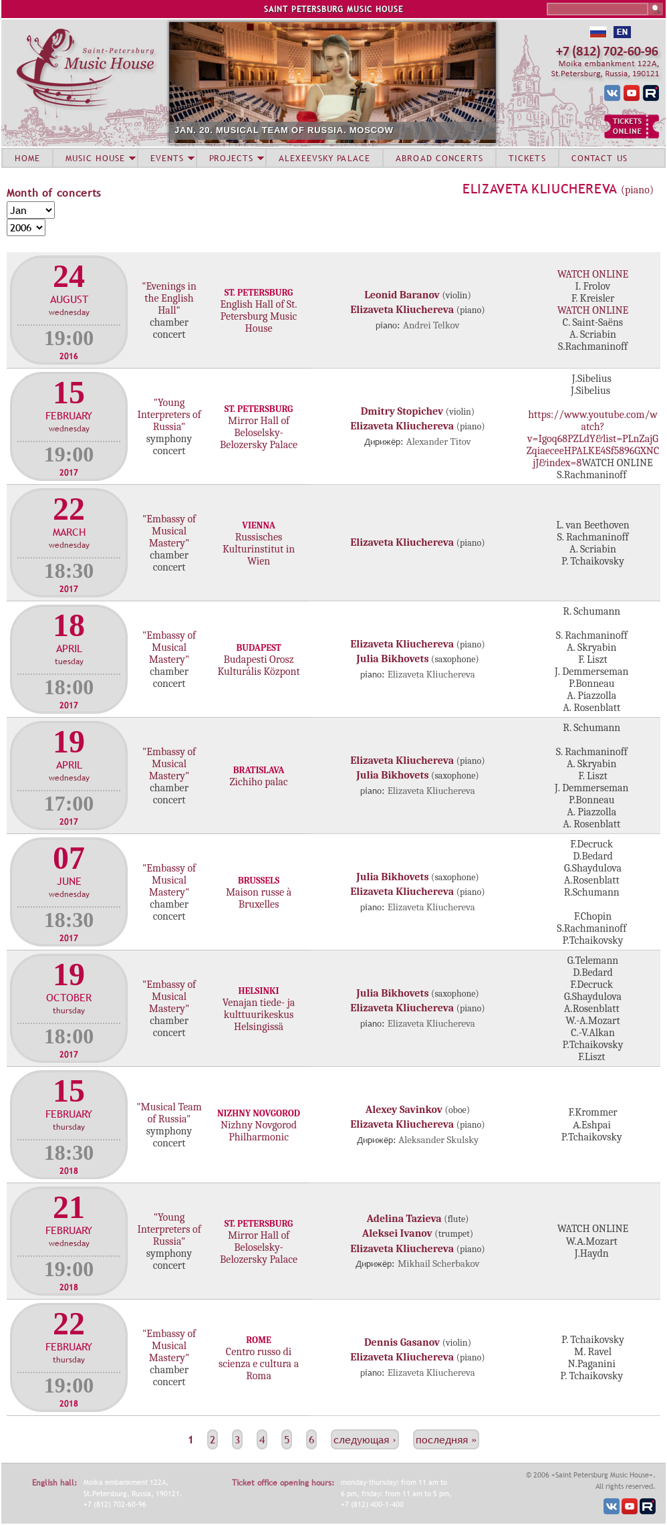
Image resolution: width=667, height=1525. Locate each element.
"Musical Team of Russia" (168, 1113)
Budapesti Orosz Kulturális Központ (258, 665)
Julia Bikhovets (392, 659)
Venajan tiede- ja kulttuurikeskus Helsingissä (259, 1015)
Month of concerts (54, 192)
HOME (27, 158)
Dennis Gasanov (402, 1342)
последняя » (446, 1439)
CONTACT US (599, 158)
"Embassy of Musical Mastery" (169, 531)
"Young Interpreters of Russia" (169, 415)
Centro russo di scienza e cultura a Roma (259, 1364)
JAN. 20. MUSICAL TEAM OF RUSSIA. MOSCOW (284, 130)
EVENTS (167, 158)
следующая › (365, 1439)
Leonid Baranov (402, 295)
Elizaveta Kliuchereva (540, 188)
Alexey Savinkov (404, 1110)
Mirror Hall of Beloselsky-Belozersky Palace (258, 433)
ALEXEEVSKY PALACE (324, 158)
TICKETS (527, 158)
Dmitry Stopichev (402, 411)
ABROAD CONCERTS (439, 158)
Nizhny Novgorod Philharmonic (259, 1131)
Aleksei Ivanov (397, 1233)
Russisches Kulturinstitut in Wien (259, 549)
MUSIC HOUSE (94, 158)
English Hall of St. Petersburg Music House (258, 316)
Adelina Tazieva (404, 1219)
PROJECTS (231, 158)
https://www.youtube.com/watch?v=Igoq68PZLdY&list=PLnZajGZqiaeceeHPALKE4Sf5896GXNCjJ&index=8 (593, 439)
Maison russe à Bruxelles (258, 898)
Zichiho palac (259, 782)
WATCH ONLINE (592, 274)
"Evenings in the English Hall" (169, 298)
